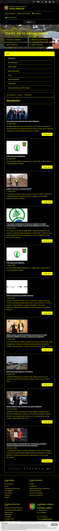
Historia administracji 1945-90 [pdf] (19, 88)
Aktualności (11, 58)
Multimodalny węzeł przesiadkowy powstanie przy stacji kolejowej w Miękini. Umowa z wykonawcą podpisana (26, 336)
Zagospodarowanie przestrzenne (40, 488)
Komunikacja (8, 493)
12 (42, 468)
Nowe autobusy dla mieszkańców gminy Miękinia (24, 406)
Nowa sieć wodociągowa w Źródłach (19, 371)
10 (36, 468)
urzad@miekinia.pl (46, 519)
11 (39, 468)
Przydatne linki (8, 519)
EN (53, 2)
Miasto (20, 95)
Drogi (9, 75)
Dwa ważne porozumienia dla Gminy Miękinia (22, 121)
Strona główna (11, 95)
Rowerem (7, 495)
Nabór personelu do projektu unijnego (19, 295)
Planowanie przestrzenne (12, 488)
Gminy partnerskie (13, 79)
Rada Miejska (8, 490)
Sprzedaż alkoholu (35, 490)
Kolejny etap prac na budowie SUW (18, 189)
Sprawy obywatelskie (36, 493)
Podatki (32, 484)
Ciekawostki (12, 83)
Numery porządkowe (36, 495)
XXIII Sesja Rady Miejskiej (15, 156)
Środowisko (33, 486)
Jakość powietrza (11, 45)
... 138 (47, 468)
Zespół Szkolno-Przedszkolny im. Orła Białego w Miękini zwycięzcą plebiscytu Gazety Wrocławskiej (26, 444)
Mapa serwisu (8, 512)
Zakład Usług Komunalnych (39, 40)
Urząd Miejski (11, 13)
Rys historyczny (13, 62)
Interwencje (8, 514)
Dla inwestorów (12, 17)
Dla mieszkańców (25, 13)
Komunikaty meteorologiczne (13, 510)
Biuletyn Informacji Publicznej (13, 508)
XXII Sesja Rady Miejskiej (15, 263)
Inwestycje (37, 13)
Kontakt (6, 497)
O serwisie (7, 517)
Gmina (6, 486)
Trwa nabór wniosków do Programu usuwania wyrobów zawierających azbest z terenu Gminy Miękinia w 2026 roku (27, 224)
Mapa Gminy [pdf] (13, 71)
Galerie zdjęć (12, 66)
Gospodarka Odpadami (13, 40)
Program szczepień (37, 45)
